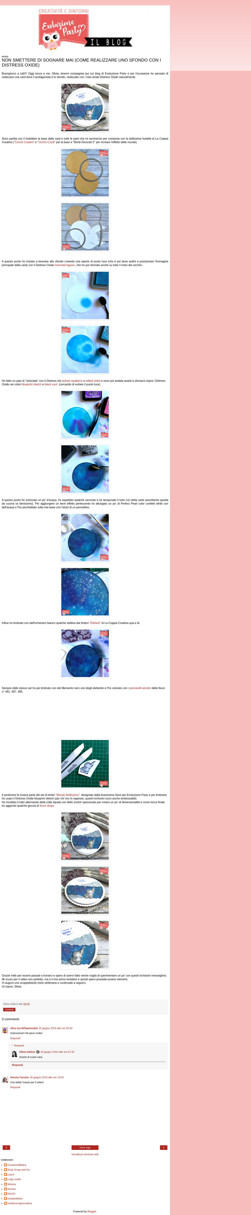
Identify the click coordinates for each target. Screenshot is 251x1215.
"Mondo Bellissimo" (68, 794)
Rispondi (15, 1038)
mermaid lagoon (65, 265)
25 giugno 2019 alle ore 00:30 (55, 1028)
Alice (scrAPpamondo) (24, 1028)
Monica (12, 1184)
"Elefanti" (95, 622)
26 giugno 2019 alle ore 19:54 (47, 1077)
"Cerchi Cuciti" (46, 142)
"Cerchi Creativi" (24, 142)
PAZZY (12, 1193)
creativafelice (15, 1198)
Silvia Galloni (27, 1051)
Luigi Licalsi (14, 1179)
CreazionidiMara (17, 1165)
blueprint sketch (32, 384)
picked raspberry (72, 380)
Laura (11, 1174)
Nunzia (12, 1189)
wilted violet (93, 380)
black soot (51, 384)
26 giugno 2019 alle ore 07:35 (57, 1051)
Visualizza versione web (84, 1154)
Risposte (19, 1045)
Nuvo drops (47, 805)
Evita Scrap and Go (19, 1169)
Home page (85, 1147)
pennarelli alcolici (140, 688)
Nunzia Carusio (19, 1077)
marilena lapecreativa (20, 1203)
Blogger (92, 1211)
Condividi (9, 1009)
